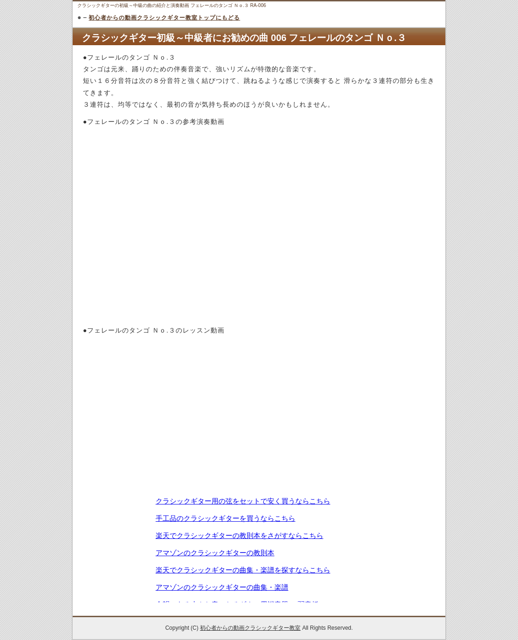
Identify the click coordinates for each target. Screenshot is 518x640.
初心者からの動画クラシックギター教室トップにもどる (164, 17)
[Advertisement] (259, 300)
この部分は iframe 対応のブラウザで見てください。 (259, 548)
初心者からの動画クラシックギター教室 (250, 628)
